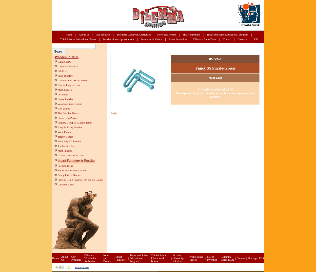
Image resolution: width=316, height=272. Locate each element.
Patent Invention (178, 39)
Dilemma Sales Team (205, 39)
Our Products (103, 34)
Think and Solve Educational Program (227, 34)
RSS (256, 39)
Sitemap (242, 39)
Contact (227, 39)
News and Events (166, 34)
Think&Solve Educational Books (78, 39)
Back (114, 113)
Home (69, 34)
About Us (84, 34)
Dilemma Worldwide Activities (134, 34)
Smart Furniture (191, 34)
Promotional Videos (151, 39)
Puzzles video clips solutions (118, 39)
